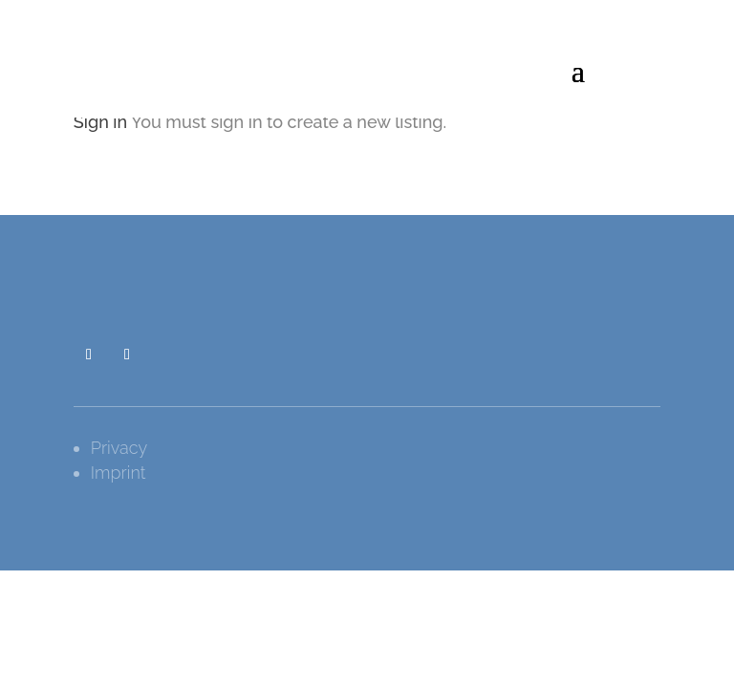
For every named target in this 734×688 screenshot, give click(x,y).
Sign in (100, 122)
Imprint (118, 472)
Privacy (119, 448)
